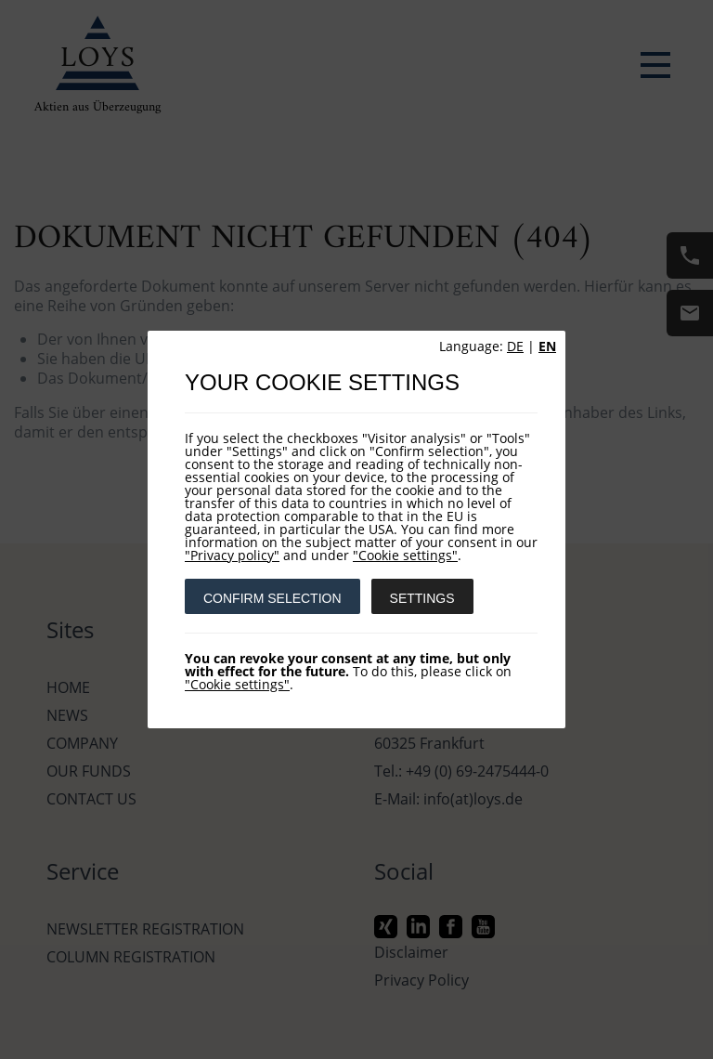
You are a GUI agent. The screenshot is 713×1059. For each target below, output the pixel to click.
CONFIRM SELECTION (272, 598)
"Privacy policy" (232, 555)
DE (515, 346)
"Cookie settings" (405, 555)
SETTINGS (422, 598)
